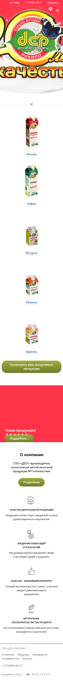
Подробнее (31, 482)
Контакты (27, 658)
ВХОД (16, 2)
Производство (39, 654)
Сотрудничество (10, 658)
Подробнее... (19, 438)
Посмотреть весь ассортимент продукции (31, 367)
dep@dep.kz (53, 2)
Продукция (23, 654)
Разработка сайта (11, 674)
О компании (8, 654)
